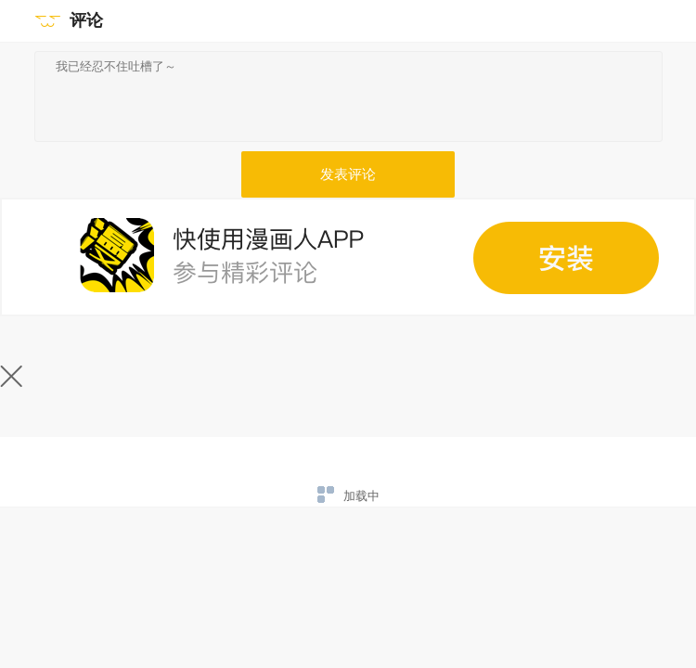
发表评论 (348, 174)
